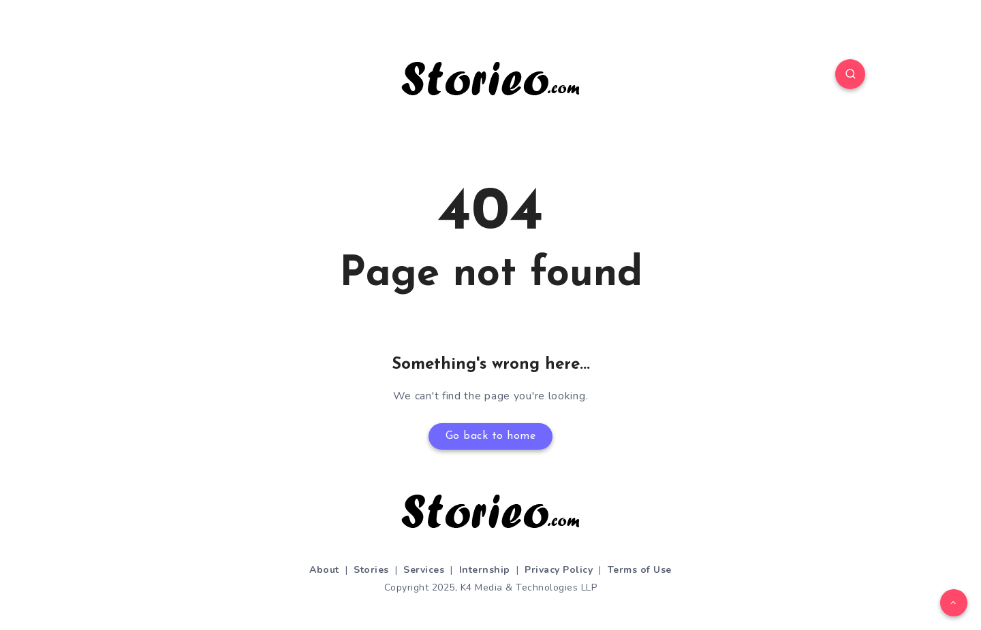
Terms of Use (640, 569)
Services (423, 569)
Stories (371, 569)
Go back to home (491, 436)
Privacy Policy (559, 569)
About (324, 569)
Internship (484, 569)
